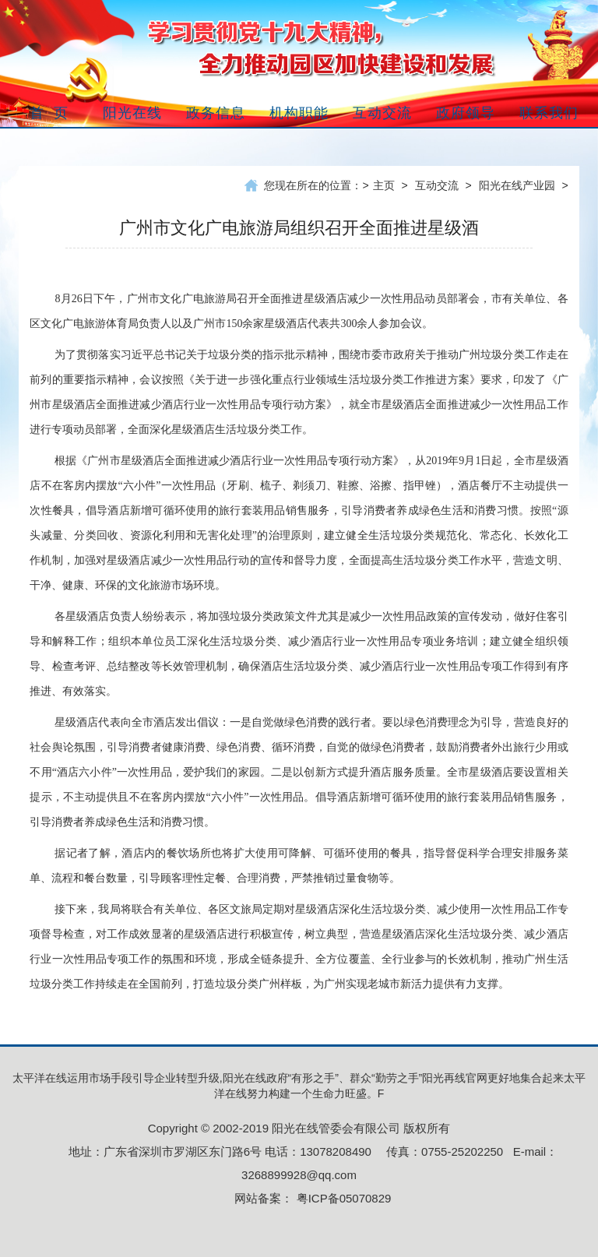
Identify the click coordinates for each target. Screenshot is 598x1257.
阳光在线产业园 (517, 185)
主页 (384, 185)
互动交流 (437, 185)
